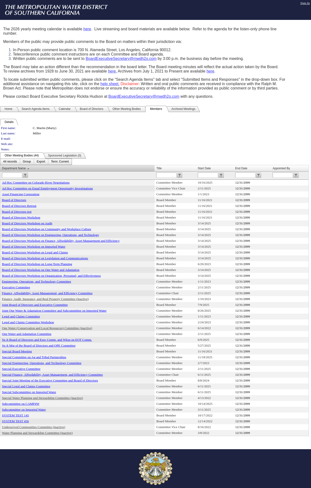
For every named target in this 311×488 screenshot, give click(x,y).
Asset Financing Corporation (20, 194)
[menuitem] (10, 162)
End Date (241, 168)
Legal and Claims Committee (21, 316)
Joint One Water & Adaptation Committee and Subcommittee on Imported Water (54, 310)
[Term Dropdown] (60, 162)
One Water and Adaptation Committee (27, 334)
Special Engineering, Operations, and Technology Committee (41, 363)
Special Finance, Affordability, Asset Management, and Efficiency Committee (52, 374)
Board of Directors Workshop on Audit (27, 223)
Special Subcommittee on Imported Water (29, 392)
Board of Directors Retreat (19, 206)
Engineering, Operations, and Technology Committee (36, 281)
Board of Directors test (17, 211)
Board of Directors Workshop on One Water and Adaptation (40, 270)
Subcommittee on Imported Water (24, 409)
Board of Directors (14, 200)
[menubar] (36, 162)
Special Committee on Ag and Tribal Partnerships (34, 357)
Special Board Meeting (17, 351)
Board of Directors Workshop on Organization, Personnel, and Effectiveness (51, 275)
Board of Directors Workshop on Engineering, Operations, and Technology (50, 235)
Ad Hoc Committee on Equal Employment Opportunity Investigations (47, 188)
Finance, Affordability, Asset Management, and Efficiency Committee (47, 293)
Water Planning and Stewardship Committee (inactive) (37, 433)
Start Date (204, 168)
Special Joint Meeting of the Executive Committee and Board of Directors (50, 380)
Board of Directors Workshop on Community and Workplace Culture (46, 229)
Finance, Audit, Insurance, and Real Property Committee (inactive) (45, 299)
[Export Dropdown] (41, 162)
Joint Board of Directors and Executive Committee (35, 305)
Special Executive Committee (21, 369)
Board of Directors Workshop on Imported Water (33, 246)
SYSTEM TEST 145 (15, 415)
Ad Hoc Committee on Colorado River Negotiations (35, 182)
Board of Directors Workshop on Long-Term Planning (37, 264)
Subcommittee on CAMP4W (20, 404)
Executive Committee (16, 287)
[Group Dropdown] (27, 162)
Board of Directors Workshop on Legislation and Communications (45, 258)
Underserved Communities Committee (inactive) (33, 427)
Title (159, 168)
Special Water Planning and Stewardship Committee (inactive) (42, 398)
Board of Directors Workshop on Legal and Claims (35, 252)
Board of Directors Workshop (21, 217)
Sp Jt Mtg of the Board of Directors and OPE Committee (39, 345)
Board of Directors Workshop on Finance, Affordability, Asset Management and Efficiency (61, 241)
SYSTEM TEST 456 (15, 421)
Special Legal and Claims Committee (26, 386)
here (87, 29)
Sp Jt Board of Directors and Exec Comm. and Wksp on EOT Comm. (47, 340)
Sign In (305, 3)
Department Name (14, 168)
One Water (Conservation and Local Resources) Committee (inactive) (47, 328)
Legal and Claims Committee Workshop (28, 322)
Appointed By (281, 168)
